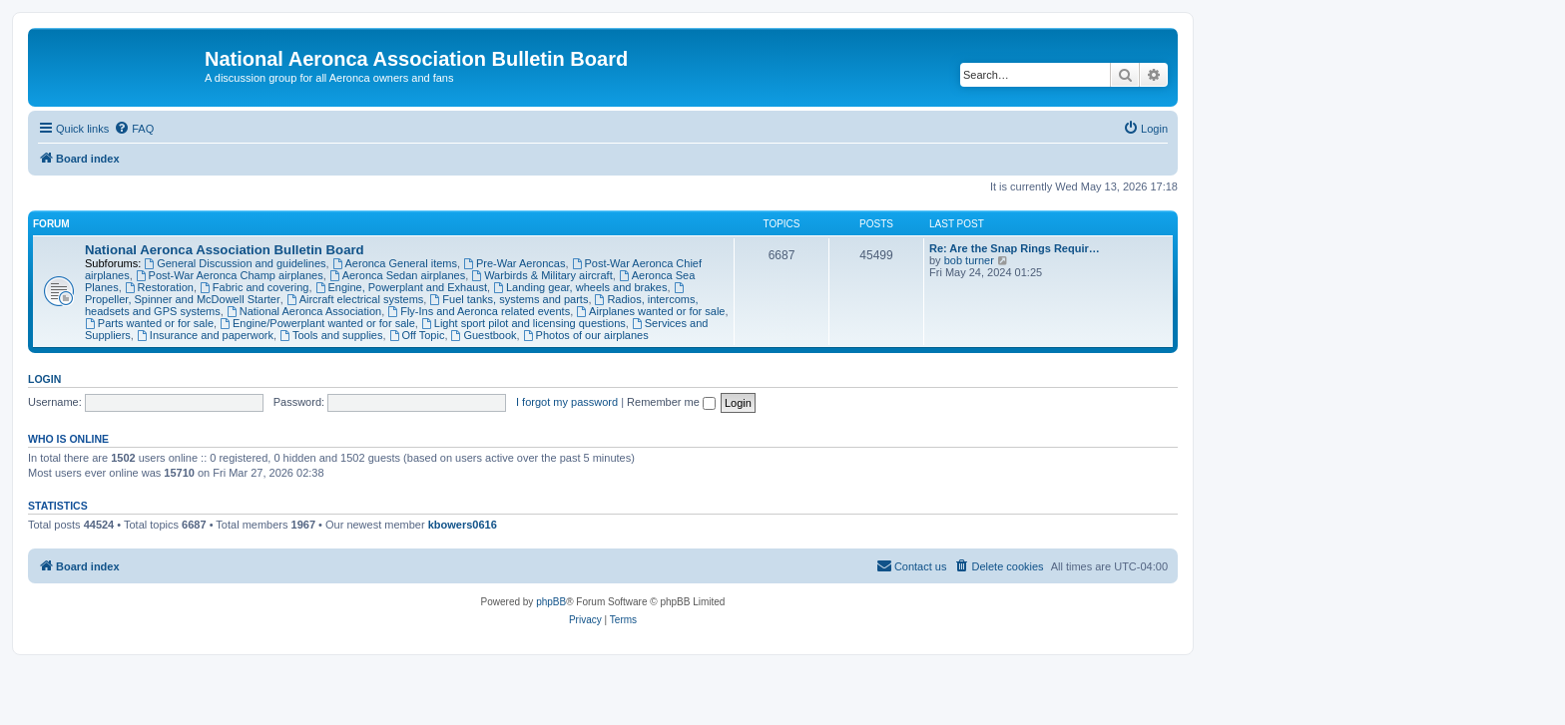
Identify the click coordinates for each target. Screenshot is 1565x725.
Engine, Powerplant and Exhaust (401, 287)
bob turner (969, 260)
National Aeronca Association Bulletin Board (224, 249)
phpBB (551, 601)
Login (44, 379)
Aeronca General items (394, 263)
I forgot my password (567, 402)
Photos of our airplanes (586, 335)
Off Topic (417, 335)
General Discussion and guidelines (234, 263)
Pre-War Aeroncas (514, 263)
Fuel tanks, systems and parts (508, 299)
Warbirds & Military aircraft (541, 275)
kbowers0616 (462, 525)
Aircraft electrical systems (355, 299)
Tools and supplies (330, 335)
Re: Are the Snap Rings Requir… (1014, 248)
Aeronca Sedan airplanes (397, 275)
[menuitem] (134, 129)
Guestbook (484, 335)
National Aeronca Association (304, 311)
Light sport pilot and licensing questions (523, 323)
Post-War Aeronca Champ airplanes (229, 275)
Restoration (159, 287)
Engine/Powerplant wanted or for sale (317, 323)
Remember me (671, 402)
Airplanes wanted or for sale (650, 311)
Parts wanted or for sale (149, 323)
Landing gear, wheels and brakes (580, 287)
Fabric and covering (254, 287)
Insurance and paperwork (205, 335)
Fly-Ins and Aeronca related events (478, 311)
